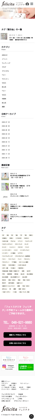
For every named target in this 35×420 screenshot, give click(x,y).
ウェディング (6, 63)
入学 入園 (5, 268)
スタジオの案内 (6, 396)
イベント (4, 59)
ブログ (4, 67)
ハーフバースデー (6, 250)
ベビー (4, 75)
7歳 (25, 235)
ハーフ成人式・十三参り (8, 387)
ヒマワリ (20, 253)
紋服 (18, 286)
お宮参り (4, 238)
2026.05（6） (6, 130)
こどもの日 (18, 238)
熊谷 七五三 (26, 280)
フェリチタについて (8, 394)
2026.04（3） (6, 134)
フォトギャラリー (21, 396)
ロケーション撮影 (23, 262)
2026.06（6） (6, 126)
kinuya (5, 414)
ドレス (27, 247)
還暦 (3, 106)
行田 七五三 (25, 286)
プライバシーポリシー (21, 401)
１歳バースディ (6, 292)
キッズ (26, 244)
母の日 (4, 280)
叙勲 (23, 271)
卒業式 (29, 387)
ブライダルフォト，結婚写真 (22, 256)
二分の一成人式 (22, 265)
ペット (19, 259)
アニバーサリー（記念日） (9, 389)
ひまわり (26, 238)
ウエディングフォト (7, 244)
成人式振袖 (30, 274)
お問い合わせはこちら (17, 343)
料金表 (20, 394)
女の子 (28, 271)
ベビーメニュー (24, 383)
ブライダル (5, 71)
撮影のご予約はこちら (17, 335)
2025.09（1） (6, 157)
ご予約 (20, 398)
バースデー (5, 253)
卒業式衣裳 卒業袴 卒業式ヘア (10, 271)
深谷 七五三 (11, 280)
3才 (3, 235)
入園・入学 (12, 385)
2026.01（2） (6, 146)
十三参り (13, 268)
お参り (31, 235)
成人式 (4, 87)
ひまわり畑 (5, 241)
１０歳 (14, 292)
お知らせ (4, 55)
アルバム (13, 241)
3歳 (7, 235)
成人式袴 (24, 277)
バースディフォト (24, 250)
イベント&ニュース (7, 398)
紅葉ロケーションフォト (8, 286)
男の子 (4, 283)
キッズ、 (4, 247)
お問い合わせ (5, 401)
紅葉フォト (19, 283)
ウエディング (24, 389)
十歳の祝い (21, 268)
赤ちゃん (4, 289)
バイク (15, 250)
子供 (3, 274)
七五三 (4, 83)
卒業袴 (4, 98)
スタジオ (20, 247)
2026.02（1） (6, 142)
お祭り (11, 238)
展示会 (16, 274)
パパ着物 (13, 253)
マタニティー (5, 262)
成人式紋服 (5, 277)
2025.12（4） (6, 150)
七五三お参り (11, 265)
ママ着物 (14, 262)
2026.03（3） (6, 138)
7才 (21, 235)
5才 (12, 235)
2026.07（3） (6, 122)
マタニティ (5, 79)
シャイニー (12, 247)
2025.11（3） (6, 154)
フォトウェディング (7, 256)
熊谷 (19, 280)
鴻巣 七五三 (22, 289)
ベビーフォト (11, 259)
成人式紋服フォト (15, 277)
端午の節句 (11, 283)
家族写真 (9, 274)
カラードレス (18, 244)
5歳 (16, 235)
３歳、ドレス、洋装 (24, 292)
